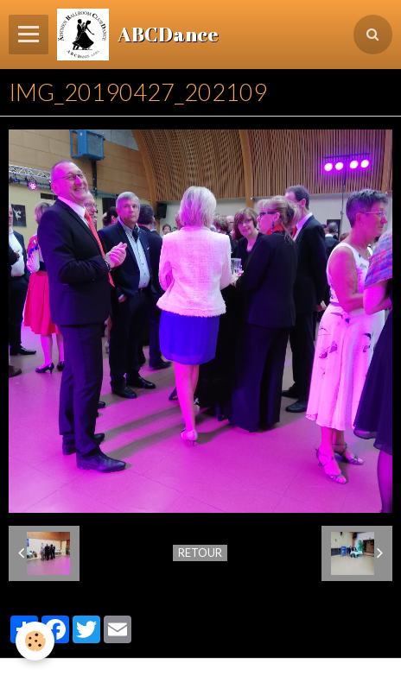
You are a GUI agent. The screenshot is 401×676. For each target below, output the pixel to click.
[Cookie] (35, 641)
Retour (200, 552)
